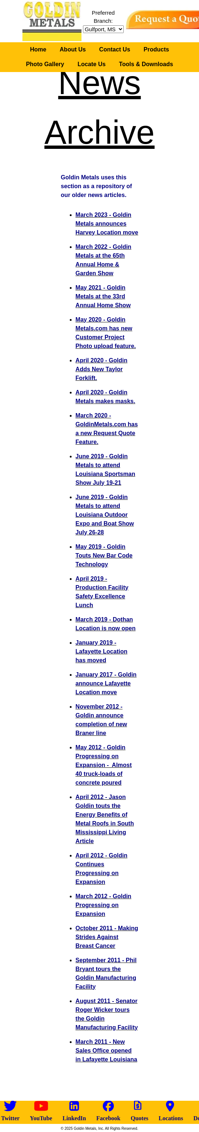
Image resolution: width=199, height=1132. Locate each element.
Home (38, 49)
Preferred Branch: (103, 21)
